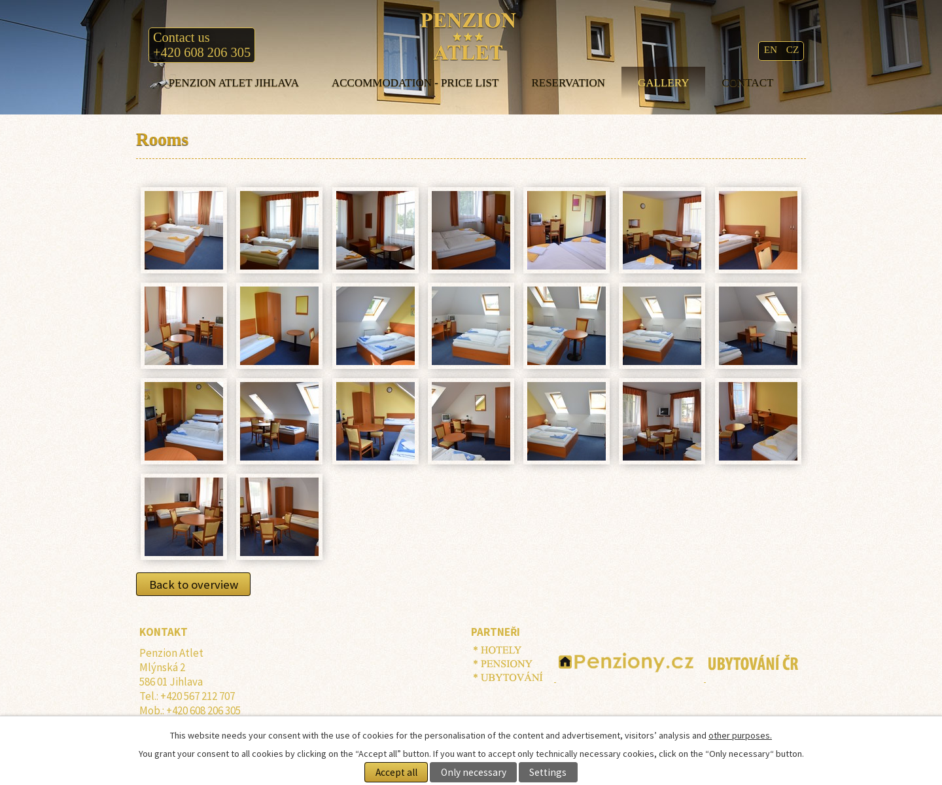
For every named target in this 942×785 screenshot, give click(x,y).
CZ (792, 49)
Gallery (663, 83)
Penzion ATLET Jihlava (234, 83)
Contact (747, 83)
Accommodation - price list (415, 83)
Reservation (568, 83)
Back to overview (193, 583)
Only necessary (473, 772)
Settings (548, 772)
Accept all (396, 772)
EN (771, 49)
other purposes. (740, 735)
